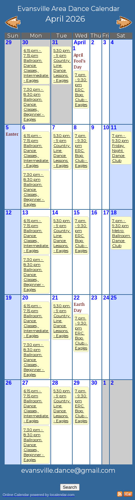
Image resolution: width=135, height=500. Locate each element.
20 (25, 298)
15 (77, 212)
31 (55, 42)
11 (114, 127)
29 (9, 42)
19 (9, 298)
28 (55, 383)
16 (94, 212)
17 (106, 212)
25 (114, 298)
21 (55, 298)
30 (25, 42)
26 (9, 383)
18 (114, 212)
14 (55, 212)
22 (77, 298)
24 (106, 298)
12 (9, 212)
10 (106, 127)
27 (25, 383)
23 (94, 298)
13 (25, 212)
